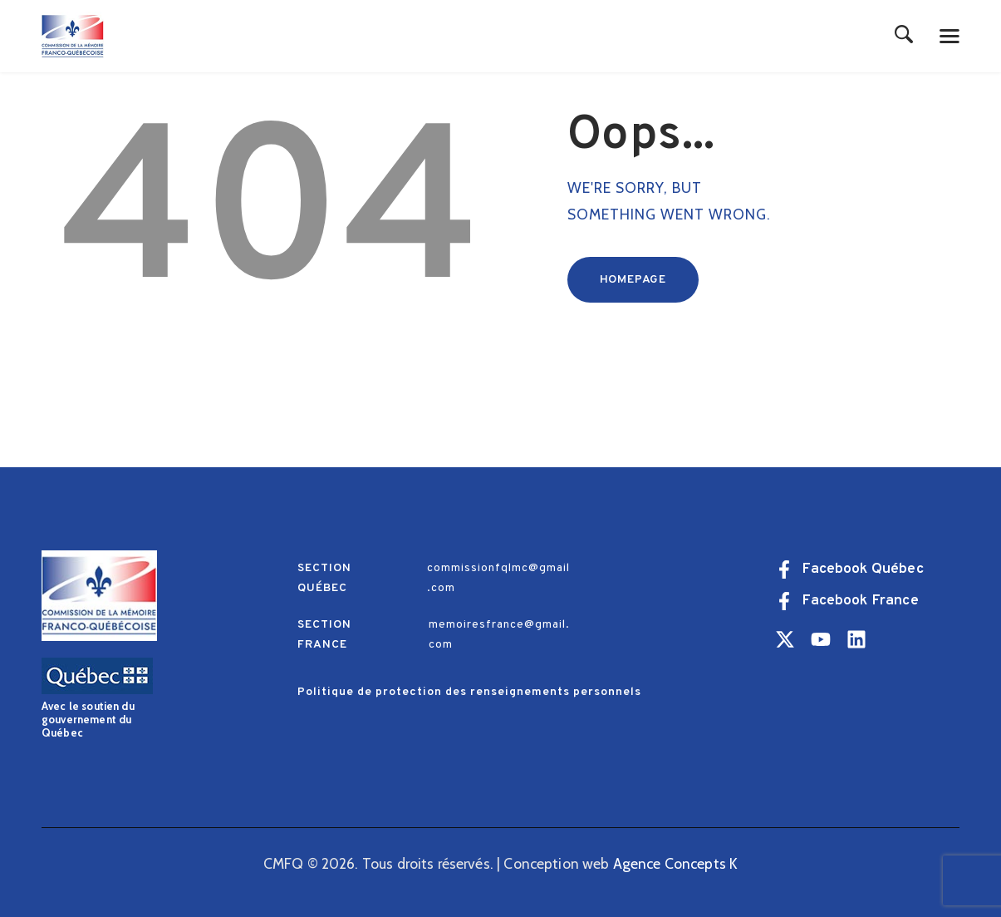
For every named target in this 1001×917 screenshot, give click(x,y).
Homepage (633, 280)
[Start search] (904, 35)
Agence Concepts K (675, 863)
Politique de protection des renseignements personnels (469, 692)
